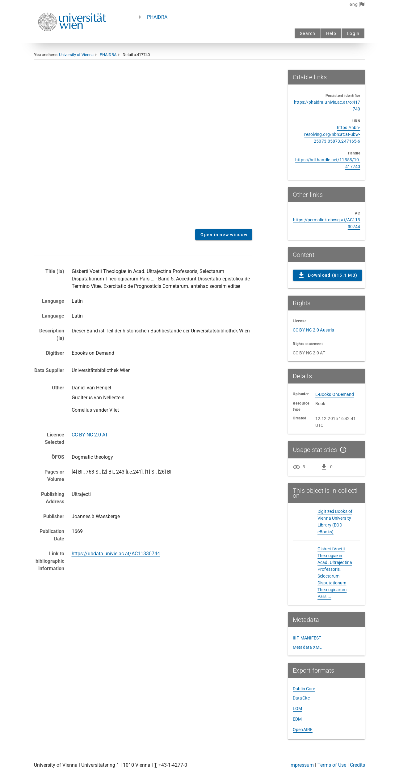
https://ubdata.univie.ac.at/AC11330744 (116, 554)
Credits (357, 765)
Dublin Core (304, 688)
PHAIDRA (157, 17)
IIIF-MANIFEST (307, 637)
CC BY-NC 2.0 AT (90, 435)
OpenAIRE (303, 729)
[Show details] (342, 449)
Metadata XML (307, 647)
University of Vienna (76, 54)
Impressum (301, 765)
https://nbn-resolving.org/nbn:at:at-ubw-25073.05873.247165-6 (332, 134)
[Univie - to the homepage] (72, 39)
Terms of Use (331, 765)
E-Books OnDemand (334, 394)
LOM (297, 708)
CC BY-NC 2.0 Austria (313, 329)
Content (143, 147)
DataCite (301, 698)
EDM (297, 719)
